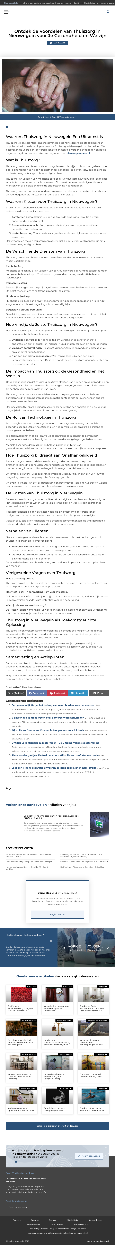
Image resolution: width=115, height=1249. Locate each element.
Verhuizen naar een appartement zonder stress (21, 1113)
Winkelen (59, 43)
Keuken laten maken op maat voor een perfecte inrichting (19, 1081)
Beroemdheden (95, 1225)
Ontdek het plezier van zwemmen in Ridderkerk (92, 1113)
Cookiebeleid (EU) (81, 1229)
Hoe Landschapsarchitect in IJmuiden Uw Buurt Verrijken (27, 868)
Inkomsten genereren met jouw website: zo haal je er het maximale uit (57, 1238)
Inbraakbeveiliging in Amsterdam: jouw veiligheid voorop (54, 1081)
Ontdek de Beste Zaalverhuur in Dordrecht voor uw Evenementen (92, 1013)
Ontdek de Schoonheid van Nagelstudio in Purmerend (84, 862)
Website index (57, 1229)
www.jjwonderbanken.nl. (98, 1246)
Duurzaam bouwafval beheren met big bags (91, 1080)
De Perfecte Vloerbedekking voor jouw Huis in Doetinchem (20, 1013)
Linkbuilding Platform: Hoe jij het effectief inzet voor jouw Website (57, 1233)
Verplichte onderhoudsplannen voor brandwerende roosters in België (51, 3)
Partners (16, 1225)
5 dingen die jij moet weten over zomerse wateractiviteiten (48, 717)
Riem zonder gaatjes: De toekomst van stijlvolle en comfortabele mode (55, 755)
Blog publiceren (33, 1229)
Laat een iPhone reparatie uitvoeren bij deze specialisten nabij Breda (54, 767)
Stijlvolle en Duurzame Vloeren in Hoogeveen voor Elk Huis (48, 730)
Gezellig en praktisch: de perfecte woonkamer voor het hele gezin (20, 1046)
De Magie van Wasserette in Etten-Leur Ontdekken (82, 867)
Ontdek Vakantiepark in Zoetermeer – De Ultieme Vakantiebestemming (55, 742)
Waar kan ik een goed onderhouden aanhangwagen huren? (91, 1046)
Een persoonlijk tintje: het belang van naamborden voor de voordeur (54, 705)
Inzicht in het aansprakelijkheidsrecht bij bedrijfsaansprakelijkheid (57, 1046)
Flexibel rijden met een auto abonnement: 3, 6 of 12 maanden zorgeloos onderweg (82, 855)
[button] (7, 12)
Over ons (34, 1225)
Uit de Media (72, 1225)
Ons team (53, 1225)
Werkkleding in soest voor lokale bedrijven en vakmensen (56, 1013)
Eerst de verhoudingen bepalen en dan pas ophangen (29, 862)
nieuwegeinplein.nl (78, 153)
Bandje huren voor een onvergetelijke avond (55, 1113)
